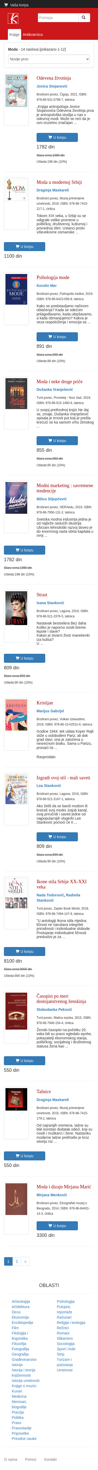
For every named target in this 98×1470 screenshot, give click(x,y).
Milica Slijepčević (52, 499)
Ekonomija (20, 1317)
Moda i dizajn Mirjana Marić (64, 1186)
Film (15, 1328)
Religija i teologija (71, 1322)
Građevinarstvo (24, 1359)
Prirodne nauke (24, 1439)
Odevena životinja (54, 78)
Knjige (14, 34)
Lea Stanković (49, 786)
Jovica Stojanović (52, 86)
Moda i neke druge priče (60, 381)
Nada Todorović (50, 895)
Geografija (20, 1354)
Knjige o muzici (24, 1386)
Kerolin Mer (47, 286)
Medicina (19, 1396)
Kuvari (17, 1391)
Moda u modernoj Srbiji (59, 182)
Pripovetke (20, 1433)
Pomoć (31, 1459)
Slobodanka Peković (54, 1009)
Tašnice (44, 1091)
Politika (18, 1417)
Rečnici (63, 1328)
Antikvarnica (33, 34)
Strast (42, 594)
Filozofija (19, 1344)
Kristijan (45, 702)
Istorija (17, 1365)
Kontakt (50, 1459)
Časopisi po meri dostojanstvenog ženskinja (61, 998)
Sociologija (66, 1344)
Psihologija (66, 1301)
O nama (10, 1459)
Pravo (16, 1423)
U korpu (57, 137)
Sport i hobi (66, 1349)
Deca (16, 1312)
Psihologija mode (53, 277)
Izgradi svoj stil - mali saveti (63, 777)
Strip (61, 1354)
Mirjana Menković (52, 1195)
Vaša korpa (16, 5)
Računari (64, 1317)
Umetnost (65, 1370)
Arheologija (21, 1301)
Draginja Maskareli (53, 190)
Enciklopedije (22, 1322)
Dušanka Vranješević (55, 389)
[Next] (25, 1261)
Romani (63, 1333)
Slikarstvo (65, 1338)
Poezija (18, 1412)
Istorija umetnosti (25, 1380)
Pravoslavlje (21, 1428)
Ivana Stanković (50, 603)
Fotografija (20, 1349)
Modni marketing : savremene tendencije (65, 488)
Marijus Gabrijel (50, 711)
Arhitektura (21, 1307)
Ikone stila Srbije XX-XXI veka (62, 884)
